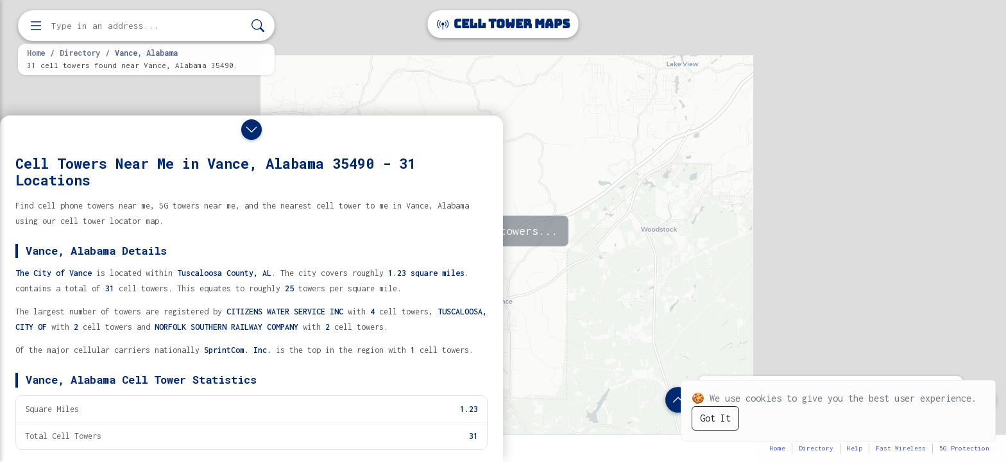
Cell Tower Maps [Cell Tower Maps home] (503, 24)
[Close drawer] (251, 129)
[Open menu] (36, 25)
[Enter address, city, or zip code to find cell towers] (147, 25)
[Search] (258, 26)
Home (36, 52)
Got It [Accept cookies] (715, 418)
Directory (80, 52)
